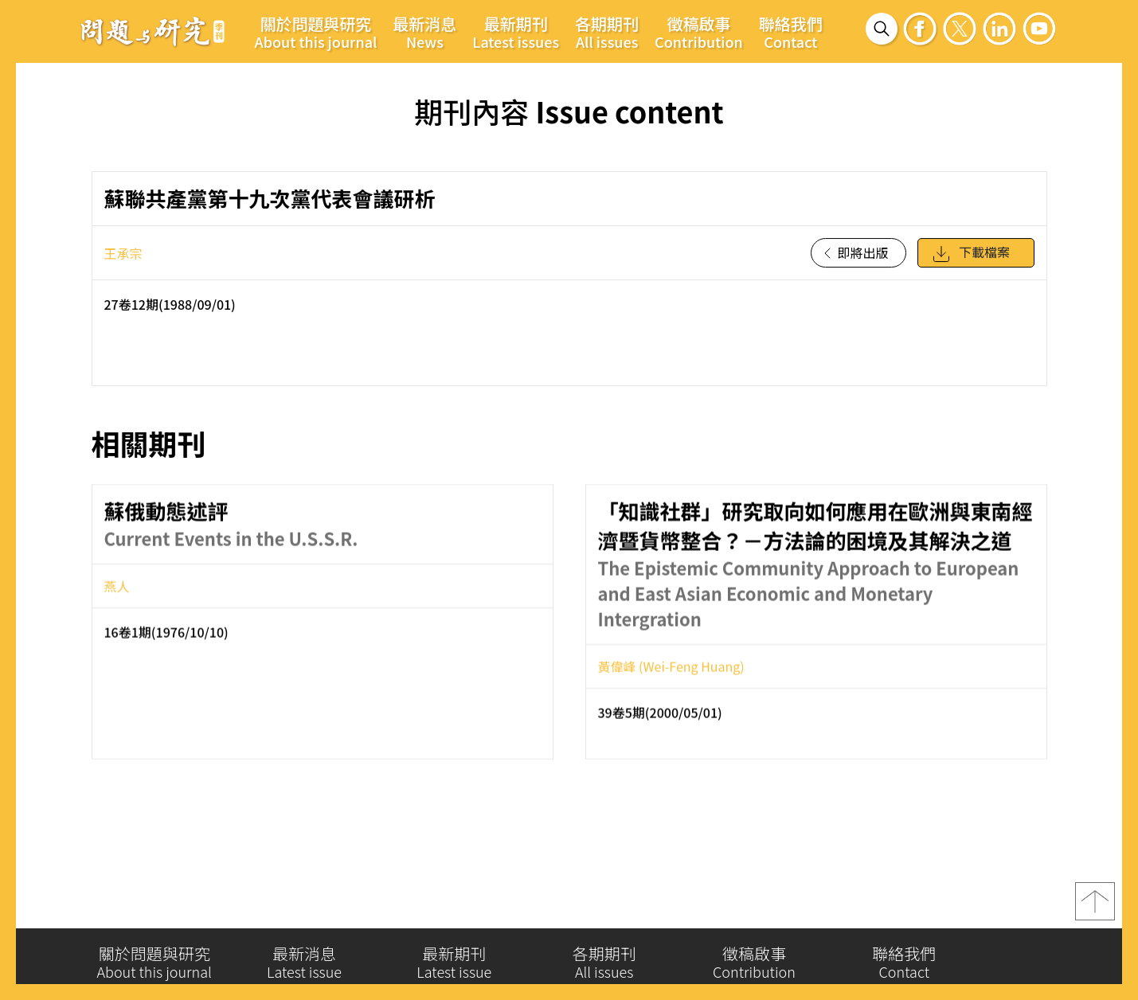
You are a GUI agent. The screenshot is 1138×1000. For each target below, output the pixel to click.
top (1095, 908)
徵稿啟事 (699, 32)
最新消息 (424, 32)
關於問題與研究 (316, 32)
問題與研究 (153, 31)
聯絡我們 (791, 32)
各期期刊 (607, 32)
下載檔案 (971, 260)
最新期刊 (515, 32)
